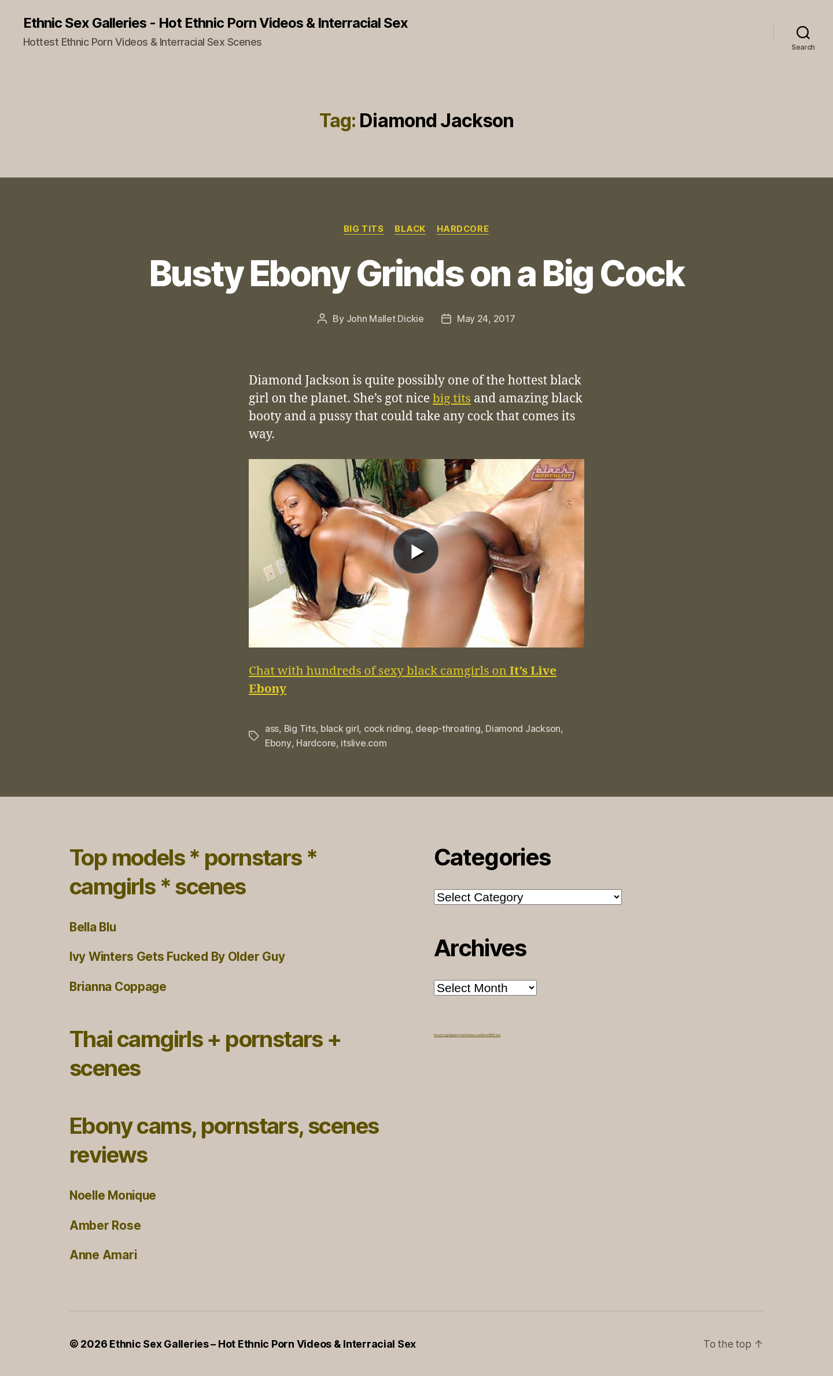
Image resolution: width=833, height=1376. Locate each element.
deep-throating (448, 729)
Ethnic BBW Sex (490, 1034)
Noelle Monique (114, 1195)
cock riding (387, 729)
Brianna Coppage (119, 986)
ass (272, 729)
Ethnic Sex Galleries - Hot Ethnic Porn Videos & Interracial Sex (216, 23)
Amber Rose (105, 1225)
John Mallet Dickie (385, 319)
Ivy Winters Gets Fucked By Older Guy (179, 956)
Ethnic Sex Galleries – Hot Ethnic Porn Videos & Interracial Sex (262, 1343)
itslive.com (363, 743)
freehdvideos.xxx (470, 1034)
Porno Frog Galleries (446, 1034)
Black (410, 229)
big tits (452, 398)
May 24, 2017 (486, 319)
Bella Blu (94, 926)
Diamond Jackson (523, 729)
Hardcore (463, 229)
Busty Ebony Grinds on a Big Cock (416, 273)
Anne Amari (103, 1254)
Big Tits (362, 229)
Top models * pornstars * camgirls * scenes (199, 871)
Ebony (278, 743)
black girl (340, 729)
